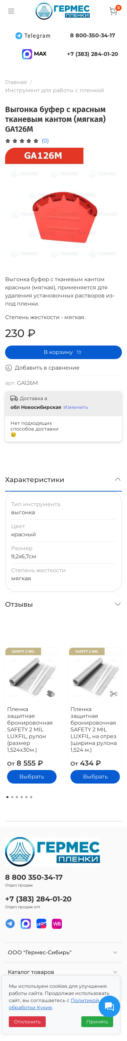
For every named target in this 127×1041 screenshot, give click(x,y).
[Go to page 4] (22, 797)
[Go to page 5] (26, 797)
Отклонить (27, 1022)
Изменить (75, 407)
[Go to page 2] (12, 797)
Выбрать (31, 777)
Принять (97, 1022)
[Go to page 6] (31, 797)
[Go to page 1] (7, 797)
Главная (16, 82)
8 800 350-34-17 (34, 877)
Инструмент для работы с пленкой (54, 90)
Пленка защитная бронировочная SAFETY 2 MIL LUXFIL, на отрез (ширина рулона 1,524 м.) (93, 729)
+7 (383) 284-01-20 (38, 899)
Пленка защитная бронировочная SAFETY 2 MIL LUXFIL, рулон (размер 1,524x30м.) (30, 729)
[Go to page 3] (17, 797)
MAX (34, 53)
